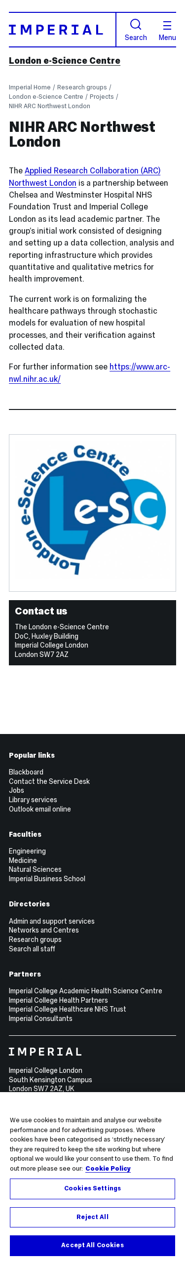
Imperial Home (30, 87)
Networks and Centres (44, 930)
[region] (92, 1178)
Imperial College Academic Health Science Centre (85, 990)
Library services (33, 799)
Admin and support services (52, 921)
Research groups (82, 87)
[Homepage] (62, 29)
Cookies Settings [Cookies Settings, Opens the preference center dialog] (92, 1188)
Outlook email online (40, 809)
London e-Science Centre (64, 60)
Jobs (16, 790)
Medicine (23, 860)
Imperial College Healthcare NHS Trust (67, 1009)
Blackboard (26, 772)
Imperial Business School (47, 878)
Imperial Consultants (41, 1018)
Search (136, 29)
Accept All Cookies (92, 1245)
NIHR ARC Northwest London (49, 106)
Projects (102, 96)
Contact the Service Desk (49, 781)
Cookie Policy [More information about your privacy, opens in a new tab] (108, 1169)
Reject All (92, 1217)
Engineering (27, 851)
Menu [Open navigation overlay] (167, 31)
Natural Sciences (35, 869)
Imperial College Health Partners (58, 1000)
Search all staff (32, 948)
